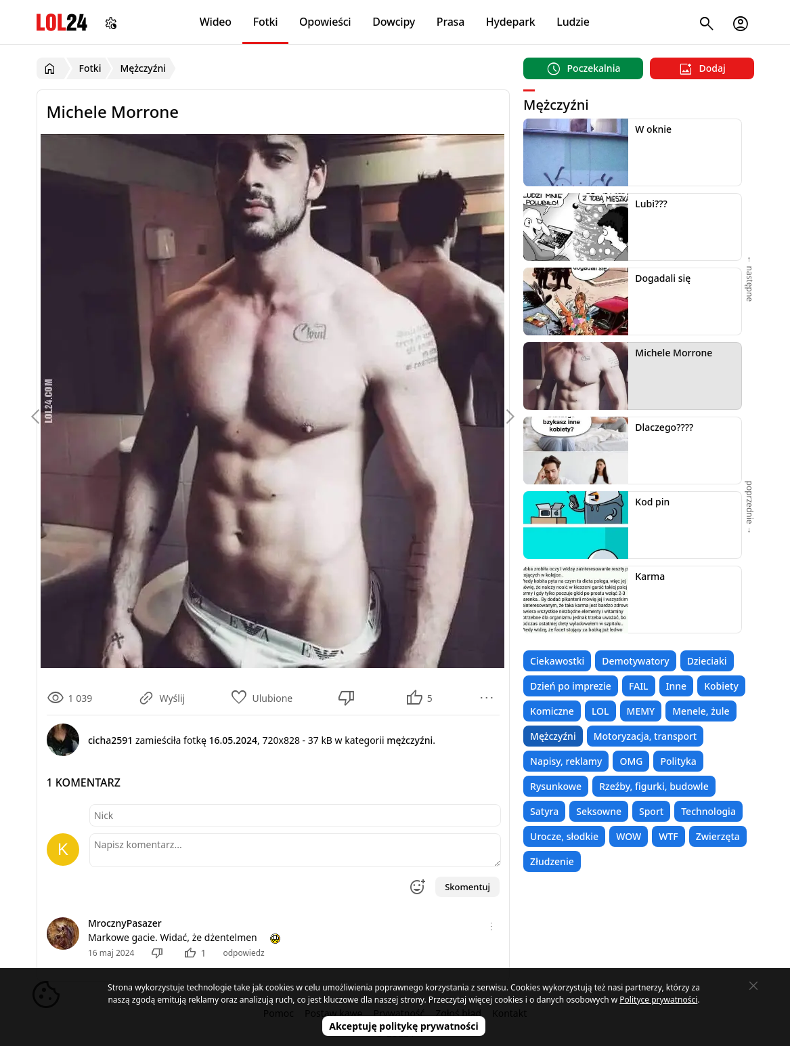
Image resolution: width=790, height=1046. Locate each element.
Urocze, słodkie (564, 836)
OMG (630, 761)
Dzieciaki (707, 660)
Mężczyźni (553, 736)
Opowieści (325, 21)
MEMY (641, 711)
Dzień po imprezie (570, 685)
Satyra (544, 811)
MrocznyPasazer (125, 923)
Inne (676, 685)
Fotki (265, 21)
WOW (628, 836)
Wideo (216, 21)
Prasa (450, 21)
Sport (651, 811)
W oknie (653, 129)
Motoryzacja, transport (645, 736)
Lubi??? (651, 203)
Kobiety (721, 685)
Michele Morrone (673, 352)
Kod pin (652, 501)
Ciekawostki (557, 660)
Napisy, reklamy (566, 761)
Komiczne (552, 711)
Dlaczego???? (664, 427)
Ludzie (572, 21)
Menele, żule (700, 711)
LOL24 (62, 22)
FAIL (639, 685)
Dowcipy (393, 21)
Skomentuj (467, 887)
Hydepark (510, 21)
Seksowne (598, 811)
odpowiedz (243, 953)
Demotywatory (635, 660)
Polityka (678, 761)
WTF (668, 836)
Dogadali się (662, 278)
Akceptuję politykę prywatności (404, 1026)
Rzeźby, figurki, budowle (654, 786)
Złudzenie (552, 861)
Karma (650, 576)
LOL (600, 711)
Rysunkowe (555, 786)
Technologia (708, 811)
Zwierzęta (718, 836)
